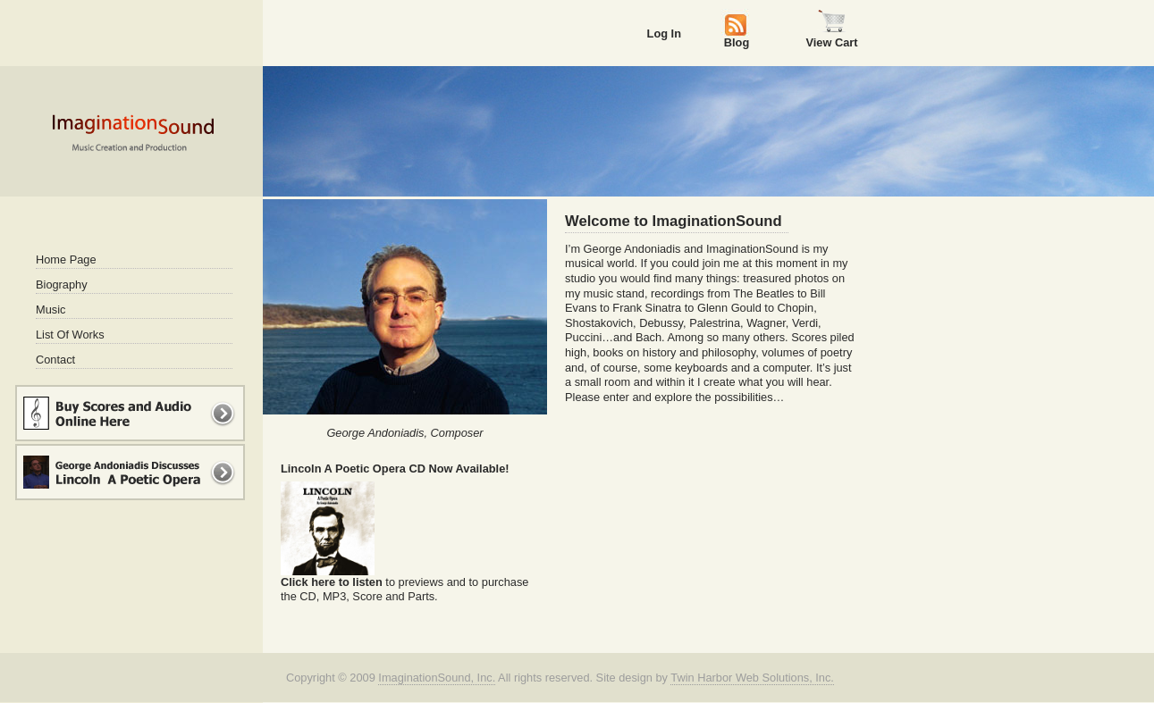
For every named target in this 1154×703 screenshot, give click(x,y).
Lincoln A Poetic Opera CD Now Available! (395, 468)
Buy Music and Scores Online (130, 413)
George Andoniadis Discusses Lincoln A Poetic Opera (130, 472)
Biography (62, 284)
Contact (55, 359)
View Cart (831, 41)
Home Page (66, 259)
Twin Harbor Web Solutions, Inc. (752, 677)
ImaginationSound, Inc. (436, 677)
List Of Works (70, 334)
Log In (664, 33)
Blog (736, 41)
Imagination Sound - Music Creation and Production (132, 133)
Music (50, 309)
